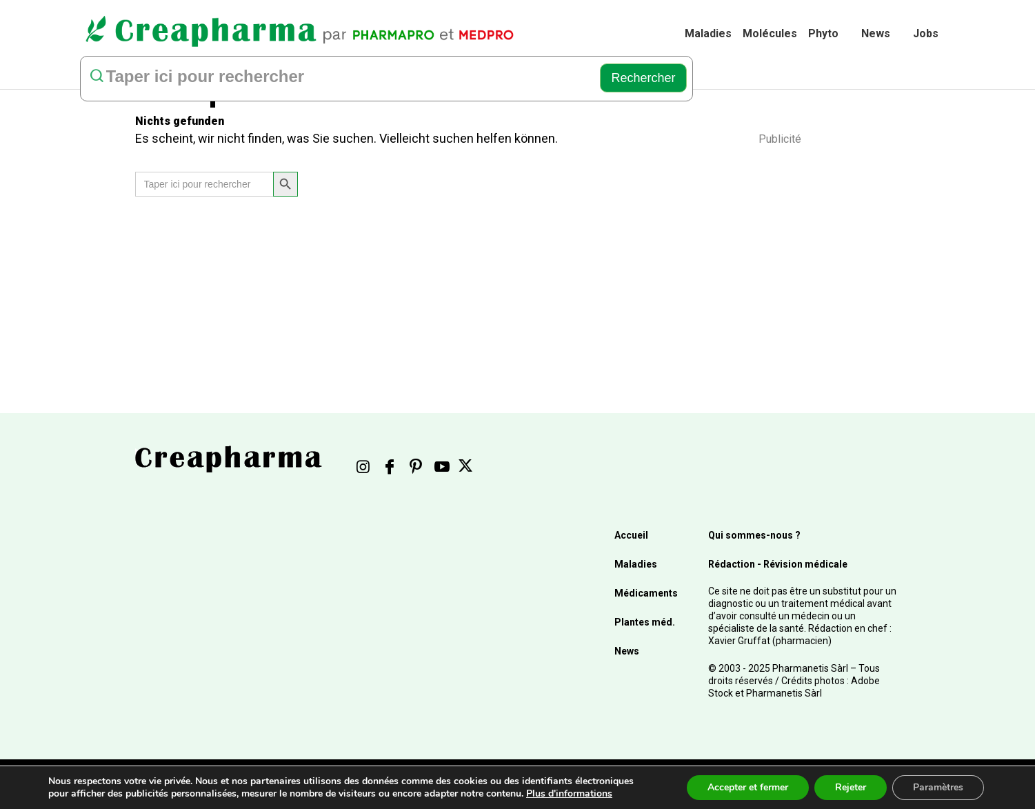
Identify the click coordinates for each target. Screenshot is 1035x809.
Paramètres (938, 787)
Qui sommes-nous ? (754, 535)
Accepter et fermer (747, 787)
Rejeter (850, 787)
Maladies (708, 33)
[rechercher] (337, 78)
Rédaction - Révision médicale (777, 564)
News (875, 33)
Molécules (770, 33)
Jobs (925, 33)
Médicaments (646, 593)
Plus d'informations (569, 793)
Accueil (631, 535)
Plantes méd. (644, 622)
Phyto (823, 33)
